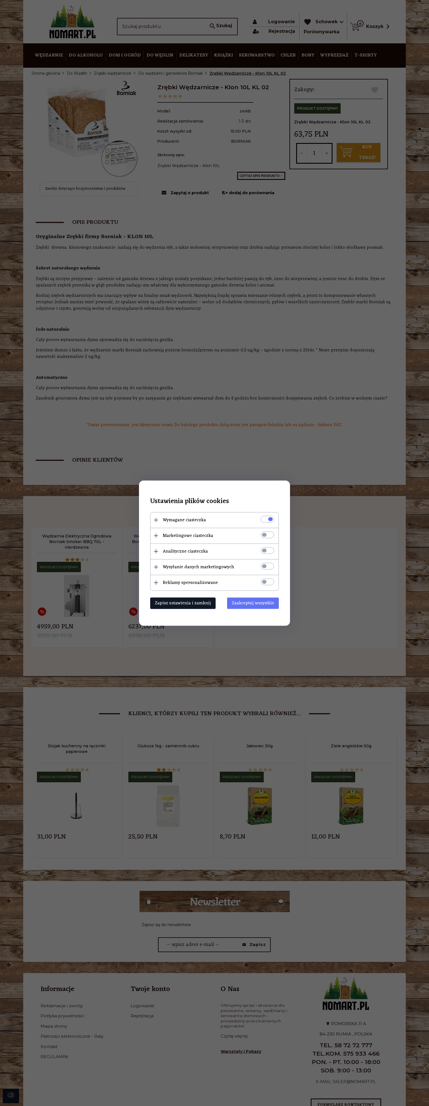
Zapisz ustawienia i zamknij (183, 603)
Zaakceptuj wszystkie (253, 603)
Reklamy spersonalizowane (190, 582)
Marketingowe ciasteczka (188, 535)
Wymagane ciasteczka (184, 520)
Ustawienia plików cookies (189, 501)
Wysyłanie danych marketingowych (198, 567)
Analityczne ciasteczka (185, 551)
